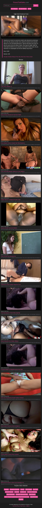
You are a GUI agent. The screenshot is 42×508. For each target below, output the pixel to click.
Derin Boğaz (29, 489)
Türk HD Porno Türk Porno (19, 506)
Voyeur (22, 489)
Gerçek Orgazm (9, 491)
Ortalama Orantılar (14, 489)
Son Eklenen (14, 8)
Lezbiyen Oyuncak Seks (22, 494)
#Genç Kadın (29, 56)
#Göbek (10, 56)
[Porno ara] (18, 5)
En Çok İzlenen (22, 8)
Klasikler (17, 491)
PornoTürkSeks (21, 2)
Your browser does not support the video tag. (21, 27)
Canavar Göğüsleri (32, 491)
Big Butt (21, 499)
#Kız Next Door (22, 56)
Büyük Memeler (10, 494)
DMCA (27, 506)
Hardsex (6, 489)
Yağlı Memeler (33, 496)
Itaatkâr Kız (23, 491)
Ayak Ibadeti (32, 494)
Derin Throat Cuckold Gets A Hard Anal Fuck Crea (17, 496)
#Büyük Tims (15, 56)
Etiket (29, 8)
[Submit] (35, 5)
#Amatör (6, 56)
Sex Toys (35, 489)
